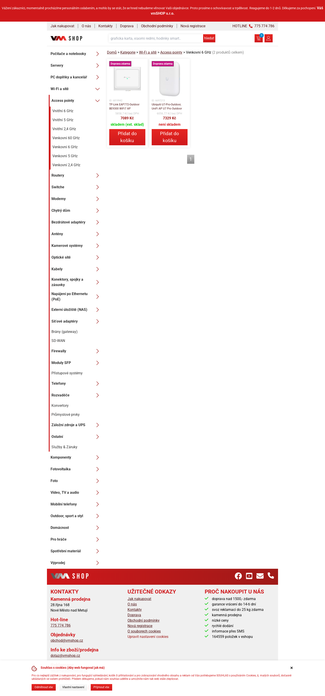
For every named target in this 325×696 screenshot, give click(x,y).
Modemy (76, 199)
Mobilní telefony (76, 504)
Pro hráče (76, 539)
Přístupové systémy (67, 373)
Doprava (127, 26)
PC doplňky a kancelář (76, 77)
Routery (76, 175)
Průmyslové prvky (65, 414)
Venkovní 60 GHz (66, 138)
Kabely (76, 269)
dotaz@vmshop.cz (65, 655)
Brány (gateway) (64, 332)
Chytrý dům (76, 211)
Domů (112, 52)
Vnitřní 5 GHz (62, 120)
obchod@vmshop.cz (67, 640)
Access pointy (76, 101)
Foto (76, 481)
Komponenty (76, 457)
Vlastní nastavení (73, 687)
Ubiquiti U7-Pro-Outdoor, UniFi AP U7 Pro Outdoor (167, 106)
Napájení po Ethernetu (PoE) (76, 296)
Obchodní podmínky (157, 26)
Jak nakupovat (62, 26)
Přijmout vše (101, 687)
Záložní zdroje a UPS (76, 425)
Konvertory (60, 405)
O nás (86, 26)
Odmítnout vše (44, 687)
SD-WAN (58, 341)
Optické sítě (76, 257)
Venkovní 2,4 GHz (66, 165)
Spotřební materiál (76, 551)
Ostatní (76, 437)
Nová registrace (193, 26)
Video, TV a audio (76, 493)
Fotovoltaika (76, 469)
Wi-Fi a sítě (76, 89)
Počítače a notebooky (76, 54)
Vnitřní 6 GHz (62, 111)
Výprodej (76, 563)
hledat (209, 38)
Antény (76, 234)
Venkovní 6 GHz (65, 147)
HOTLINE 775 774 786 (253, 26)
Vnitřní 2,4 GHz (64, 129)
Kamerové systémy (76, 246)
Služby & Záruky (64, 447)
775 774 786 (61, 625)
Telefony (76, 384)
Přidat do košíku (127, 137)
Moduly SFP (76, 363)
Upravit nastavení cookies (148, 637)
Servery (76, 65)
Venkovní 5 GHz (65, 156)
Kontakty (105, 26)
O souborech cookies (144, 631)
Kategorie (127, 52)
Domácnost (76, 528)
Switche (76, 187)
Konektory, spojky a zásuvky (76, 282)
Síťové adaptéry (76, 321)
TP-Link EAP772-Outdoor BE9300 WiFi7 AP (124, 106)
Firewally (76, 351)
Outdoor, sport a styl (76, 516)
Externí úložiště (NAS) (76, 310)
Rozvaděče (76, 395)
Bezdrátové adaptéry (76, 222)
